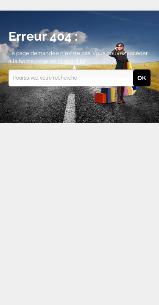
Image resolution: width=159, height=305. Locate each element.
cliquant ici (71, 61)
